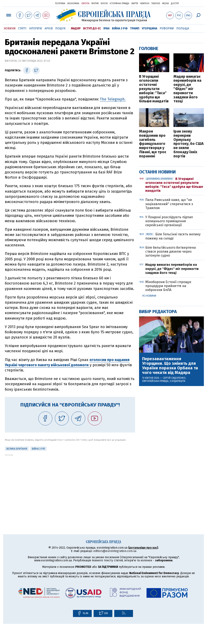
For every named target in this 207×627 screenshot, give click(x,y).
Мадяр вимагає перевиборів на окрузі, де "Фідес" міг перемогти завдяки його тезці (187, 89)
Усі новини (149, 295)
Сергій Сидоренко (174, 377)
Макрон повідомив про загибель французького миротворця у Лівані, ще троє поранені (152, 143)
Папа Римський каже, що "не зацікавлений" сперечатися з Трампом (169, 204)
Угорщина (149, 28)
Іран (106, 28)
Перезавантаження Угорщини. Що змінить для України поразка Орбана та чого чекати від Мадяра (170, 365)
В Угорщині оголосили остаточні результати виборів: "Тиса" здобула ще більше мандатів (154, 89)
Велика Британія (16, 448)
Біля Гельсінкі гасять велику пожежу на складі (173, 236)
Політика (60, 3)
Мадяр (76, 28)
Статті (22, 28)
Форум (95, 3)
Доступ (175, 3)
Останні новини (157, 172)
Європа (85, 3)
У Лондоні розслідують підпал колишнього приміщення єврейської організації (169, 221)
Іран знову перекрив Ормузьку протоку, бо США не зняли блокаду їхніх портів (188, 143)
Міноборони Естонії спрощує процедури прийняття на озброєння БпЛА (168, 286)
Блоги (104, 3)
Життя (134, 3)
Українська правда (39, 3)
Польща (182, 28)
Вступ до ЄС (92, 28)
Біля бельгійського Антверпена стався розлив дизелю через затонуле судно (170, 251)
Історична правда (119, 3)
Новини (10, 28)
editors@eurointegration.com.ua (114, 551)
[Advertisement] (70, 485)
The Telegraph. (113, 99)
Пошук (60, 28)
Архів (49, 28)
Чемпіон (144, 3)
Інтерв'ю (35, 28)
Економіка (73, 3)
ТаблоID (155, 3)
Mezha (165, 3)
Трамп (134, 28)
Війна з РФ (120, 28)
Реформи (167, 28)
